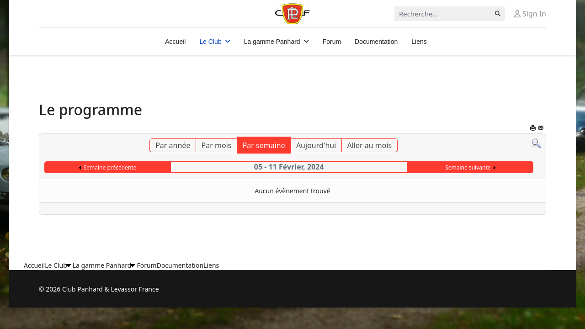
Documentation (376, 41)
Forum (332, 41)
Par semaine (264, 145)
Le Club (210, 41)
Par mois (217, 145)
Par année (172, 145)
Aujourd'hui (316, 145)
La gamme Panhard (272, 41)
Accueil (175, 41)
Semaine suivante (467, 167)
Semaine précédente (110, 167)
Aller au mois (369, 145)
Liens (418, 41)
